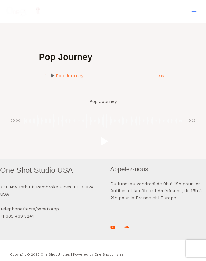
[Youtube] (112, 227)
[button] (103, 141)
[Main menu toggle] (194, 11)
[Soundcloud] (126, 227)
